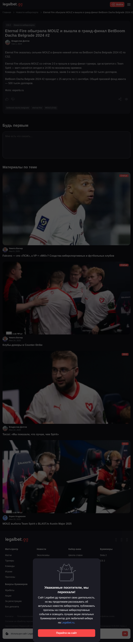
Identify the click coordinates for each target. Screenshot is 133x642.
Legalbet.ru (68, 622)
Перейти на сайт (66, 633)
